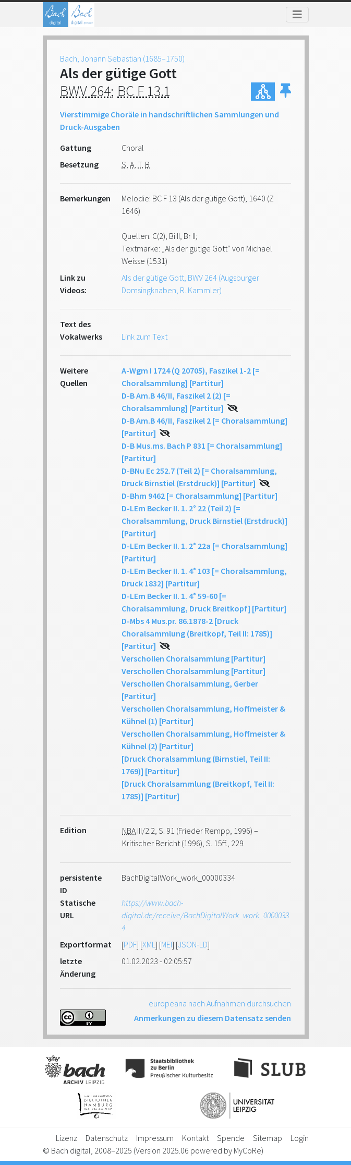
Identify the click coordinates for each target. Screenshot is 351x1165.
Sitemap (267, 1138)
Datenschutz (107, 1138)
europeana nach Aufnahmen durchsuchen (220, 1003)
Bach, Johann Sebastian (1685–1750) (122, 58)
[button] (285, 91)
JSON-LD (193, 944)
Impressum (155, 1138)
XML (148, 944)
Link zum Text (144, 336)
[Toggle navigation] (297, 14)
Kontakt (195, 1138)
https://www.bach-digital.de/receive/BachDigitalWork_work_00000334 (205, 915)
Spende (231, 1138)
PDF (130, 944)
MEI (166, 944)
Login (300, 1138)
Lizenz (66, 1138)
